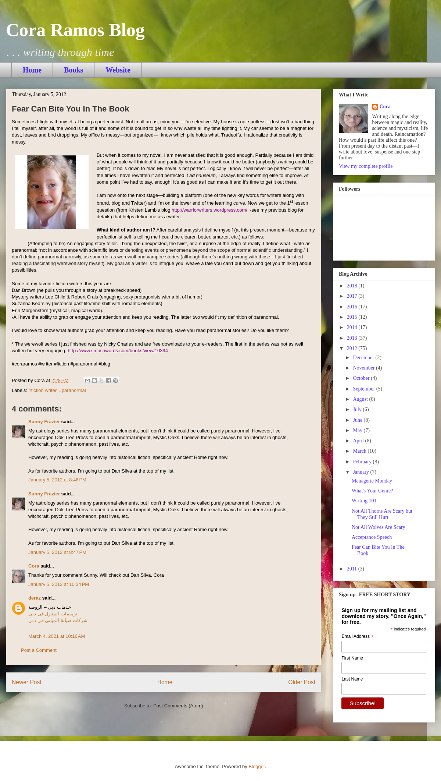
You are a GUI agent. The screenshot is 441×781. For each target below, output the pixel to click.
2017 (353, 296)
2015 (353, 317)
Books (73, 70)
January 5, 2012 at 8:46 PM (57, 480)
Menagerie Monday (372, 481)
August (361, 399)
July (358, 409)
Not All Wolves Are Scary (378, 527)
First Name (352, 658)
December (364, 357)
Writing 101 (364, 500)
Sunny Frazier (44, 421)
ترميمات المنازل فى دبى (53, 613)
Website (117, 70)
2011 (352, 569)
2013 (353, 338)
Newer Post (27, 682)
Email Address (357, 637)
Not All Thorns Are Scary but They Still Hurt (382, 514)
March (360, 451)
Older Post (301, 682)
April (359, 440)
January (361, 472)
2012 (353, 348)
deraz (34, 598)
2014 (353, 327)
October (362, 378)
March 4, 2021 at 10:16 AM (56, 636)
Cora (33, 566)
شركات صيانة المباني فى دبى (57, 620)
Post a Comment (39, 650)
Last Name (352, 679)
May (358, 430)
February (363, 461)
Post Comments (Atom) (178, 705)
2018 (353, 286)
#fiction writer (43, 390)
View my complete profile (366, 166)
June (358, 420)
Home (32, 70)
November (364, 368)
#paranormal (72, 390)
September (364, 389)
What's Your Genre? (372, 491)
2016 (353, 307)
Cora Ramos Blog (75, 30)
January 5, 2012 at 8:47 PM (57, 552)
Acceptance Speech (372, 537)
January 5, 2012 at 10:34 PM (58, 584)
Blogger (256, 766)
